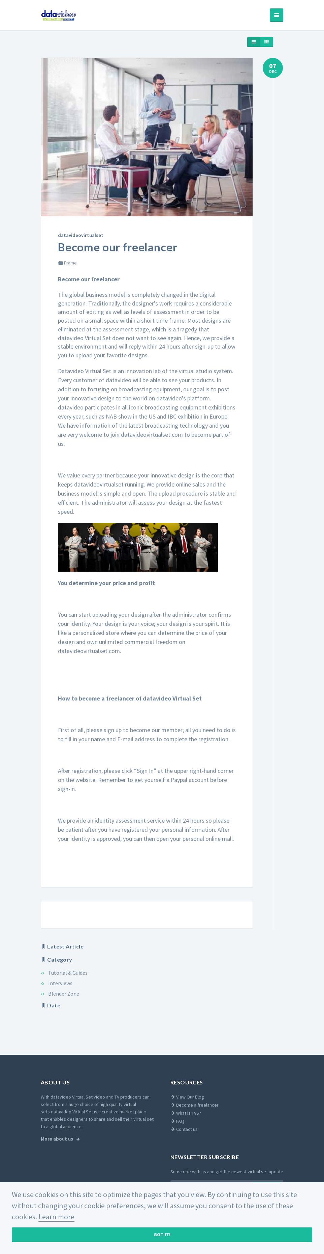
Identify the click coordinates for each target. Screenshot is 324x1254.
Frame (67, 263)
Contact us (184, 1129)
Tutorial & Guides (68, 972)
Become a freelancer (194, 1105)
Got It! (162, 1234)
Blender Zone (63, 993)
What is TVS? (185, 1113)
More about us (57, 1139)
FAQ (177, 1121)
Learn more (56, 1216)
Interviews (60, 983)
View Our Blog (187, 1097)
